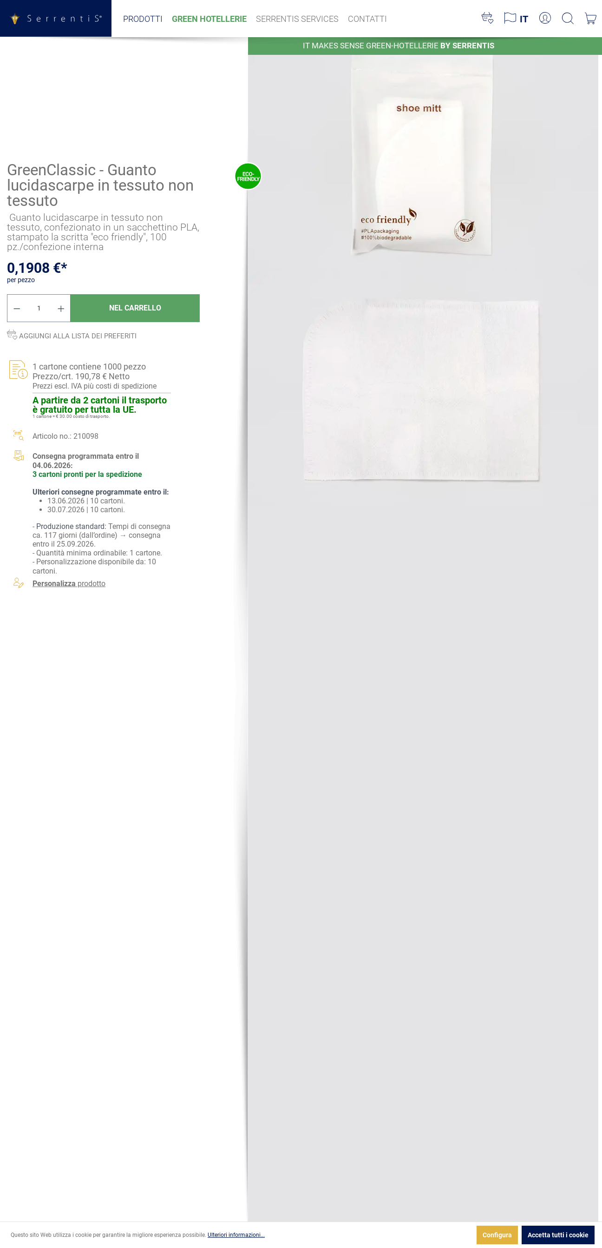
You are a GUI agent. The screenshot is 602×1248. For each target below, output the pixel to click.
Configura (497, 1235)
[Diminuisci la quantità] (16, 308)
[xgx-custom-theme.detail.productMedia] (423, 153)
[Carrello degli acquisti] (590, 18)
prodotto (69, 583)
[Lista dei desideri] (487, 18)
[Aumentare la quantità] (61, 308)
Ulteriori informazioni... (236, 1235)
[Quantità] (39, 308)
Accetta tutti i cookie (558, 1235)
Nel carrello (135, 308)
